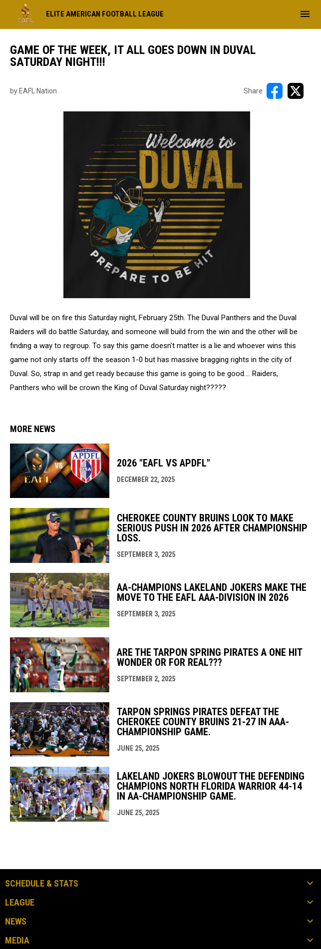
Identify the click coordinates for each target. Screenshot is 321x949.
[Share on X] (296, 91)
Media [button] (17, 940)
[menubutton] (305, 14)
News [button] (15, 921)
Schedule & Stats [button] (41, 883)
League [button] (19, 902)
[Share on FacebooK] (275, 91)
